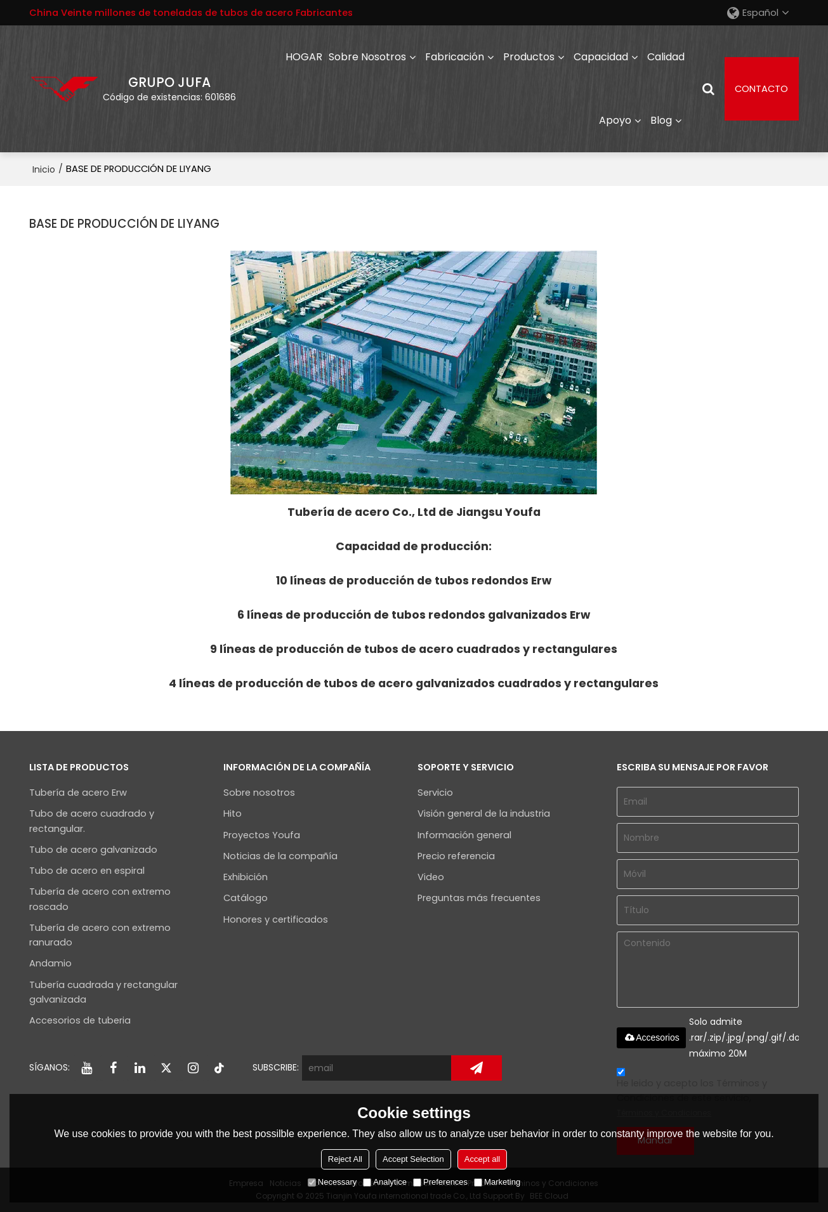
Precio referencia (456, 856)
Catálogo (245, 898)
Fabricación (454, 56)
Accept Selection (413, 1159)
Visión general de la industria (483, 813)
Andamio (50, 963)
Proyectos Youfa (261, 835)
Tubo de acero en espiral (87, 870)
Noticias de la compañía (280, 856)
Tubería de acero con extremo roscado (100, 898)
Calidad (666, 56)
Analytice (385, 1182)
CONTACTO (761, 88)
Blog (661, 120)
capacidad (601, 56)
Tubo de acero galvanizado (93, 849)
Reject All (345, 1159)
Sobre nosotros (367, 56)
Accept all (482, 1159)
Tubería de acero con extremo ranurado (100, 935)
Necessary (332, 1182)
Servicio (435, 792)
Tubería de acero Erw (78, 792)
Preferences (440, 1182)
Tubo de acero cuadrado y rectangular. (91, 820)
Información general (464, 835)
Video (430, 877)
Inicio (43, 169)
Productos (529, 56)
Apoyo (615, 120)
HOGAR (304, 56)
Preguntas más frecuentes (479, 898)
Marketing (497, 1182)
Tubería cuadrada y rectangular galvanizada (103, 992)
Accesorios (651, 1037)
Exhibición (245, 877)
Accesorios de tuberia (80, 1020)
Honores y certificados (275, 919)
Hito (232, 813)
